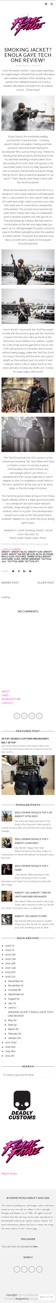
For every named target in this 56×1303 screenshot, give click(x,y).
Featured (20, 556)
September (14, 994)
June (11, 1007)
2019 (8, 972)
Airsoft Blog (19, 552)
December (14, 981)
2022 (8, 959)
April (11, 1024)
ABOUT (5, 691)
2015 (8, 1051)
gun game (7, 559)
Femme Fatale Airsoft (39, 556)
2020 (8, 967)
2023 (8, 954)
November (14, 985)
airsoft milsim (17, 554)
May (10, 1020)
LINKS (5, 695)
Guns (17, 559)
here (35, 1246)
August (12, 998)
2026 (8, 945)
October (13, 990)
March (12, 1029)
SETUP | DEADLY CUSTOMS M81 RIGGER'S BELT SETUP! (25, 740)
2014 (8, 1055)
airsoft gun (35, 552)
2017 (8, 1042)
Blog (39, 554)
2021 (8, 963)
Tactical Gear (15, 561)
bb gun (31, 554)
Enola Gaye (7, 556)
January (12, 1038)
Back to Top (46, 1297)
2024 (8, 950)
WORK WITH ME (10, 699)
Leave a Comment (11, 549)
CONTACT (7, 703)
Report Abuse (9, 1173)
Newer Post (10, 582)
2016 (8, 1047)
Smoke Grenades (30, 559)
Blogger (48, 554)
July (10, 1003)
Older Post (46, 582)
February (13, 1033)
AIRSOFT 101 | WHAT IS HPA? (31, 916)
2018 (8, 976)
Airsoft (5, 552)
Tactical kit (32, 561)
